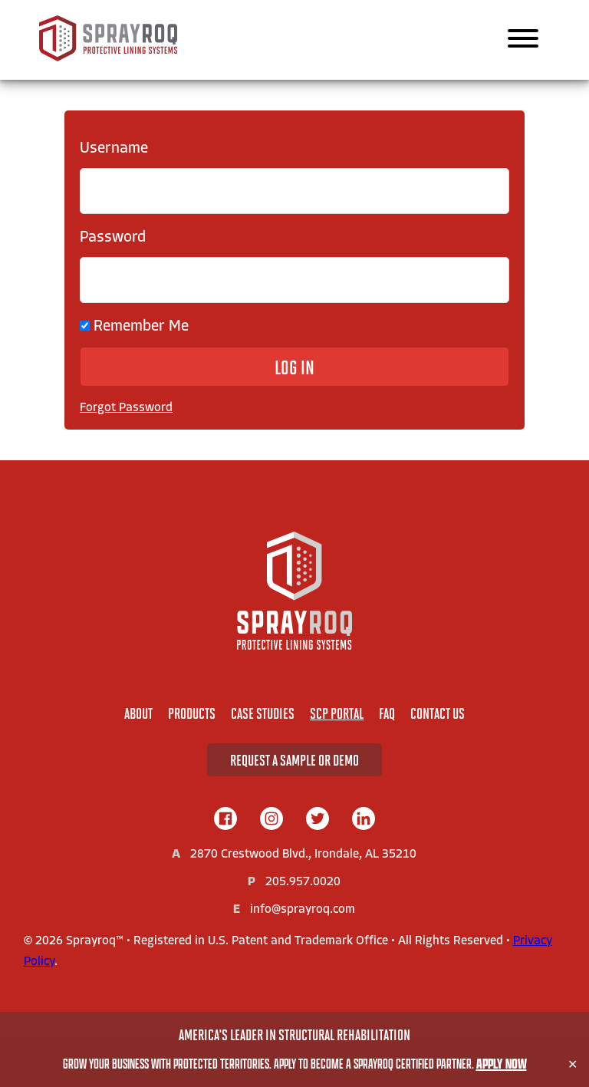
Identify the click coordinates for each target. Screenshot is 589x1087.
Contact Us (437, 713)
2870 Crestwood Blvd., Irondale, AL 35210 (303, 854)
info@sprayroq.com (302, 910)
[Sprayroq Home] (108, 58)
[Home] (294, 590)
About (138, 713)
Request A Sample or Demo (294, 760)
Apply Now (501, 1063)
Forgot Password (126, 408)
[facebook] (225, 820)
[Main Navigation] (523, 40)
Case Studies (262, 713)
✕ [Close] (572, 1064)
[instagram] (271, 820)
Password (113, 237)
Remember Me (134, 326)
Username (114, 148)
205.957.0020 (303, 882)
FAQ (387, 713)
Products (192, 713)
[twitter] (317, 820)
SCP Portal (337, 713)
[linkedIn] (363, 820)
